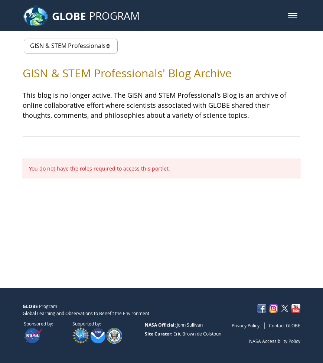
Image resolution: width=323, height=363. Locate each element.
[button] (292, 16)
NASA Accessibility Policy (274, 341)
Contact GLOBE (284, 325)
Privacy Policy (246, 325)
